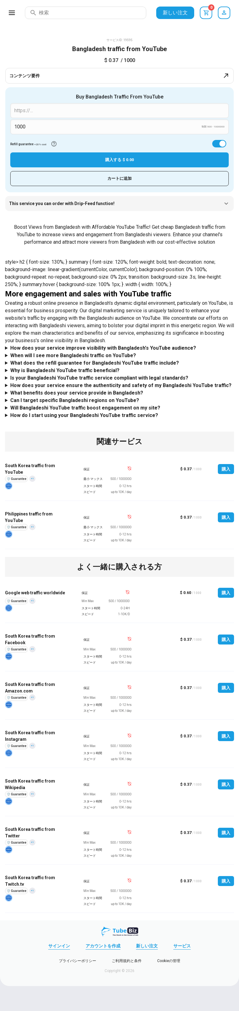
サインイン (59, 945)
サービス (182, 945)
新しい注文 (175, 13)
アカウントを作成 (103, 945)
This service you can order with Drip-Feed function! (119, 203)
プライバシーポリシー (77, 961)
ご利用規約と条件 (127, 961)
